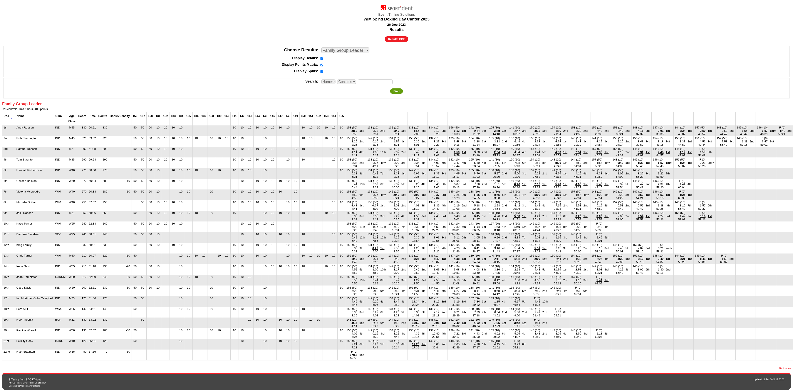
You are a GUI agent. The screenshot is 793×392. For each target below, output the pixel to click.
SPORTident (33, 379)
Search (311, 81)
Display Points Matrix (299, 64)
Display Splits (305, 71)
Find (396, 91)
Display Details (304, 58)
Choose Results (300, 49)
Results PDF (396, 39)
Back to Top (785, 368)
